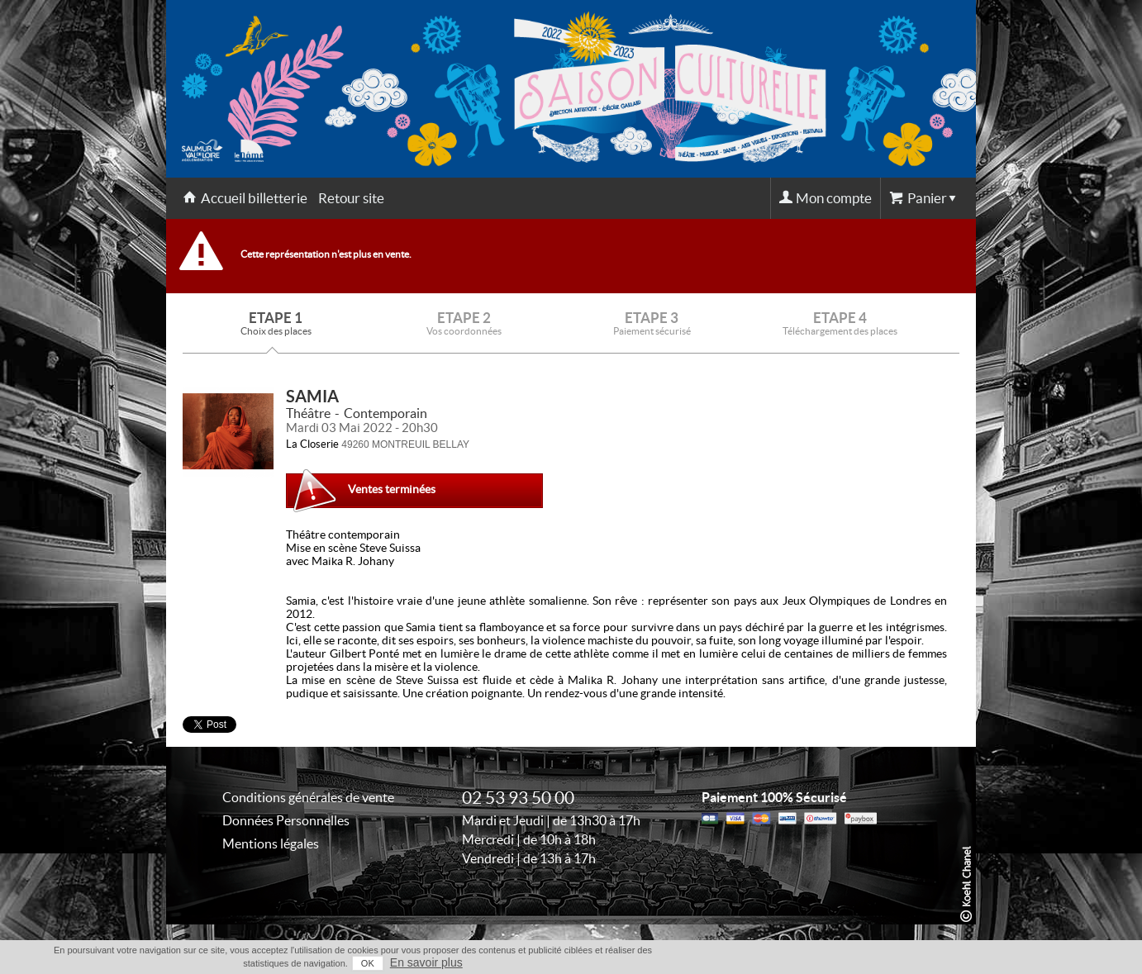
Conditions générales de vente (308, 797)
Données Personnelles (286, 820)
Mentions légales (270, 843)
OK (367, 963)
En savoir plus (426, 962)
